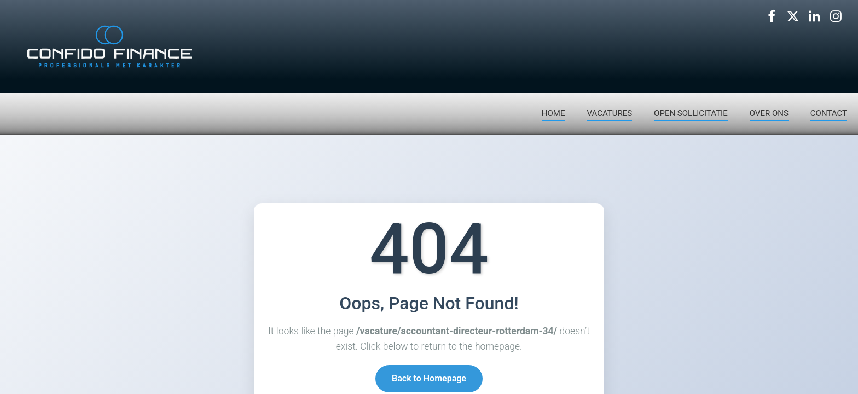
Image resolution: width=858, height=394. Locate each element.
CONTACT (828, 113)
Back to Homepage (429, 379)
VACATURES (609, 113)
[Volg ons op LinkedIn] (814, 16)
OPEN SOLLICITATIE (691, 113)
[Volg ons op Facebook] (771, 16)
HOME (553, 113)
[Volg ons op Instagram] (835, 16)
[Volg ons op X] (792, 16)
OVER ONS (769, 113)
